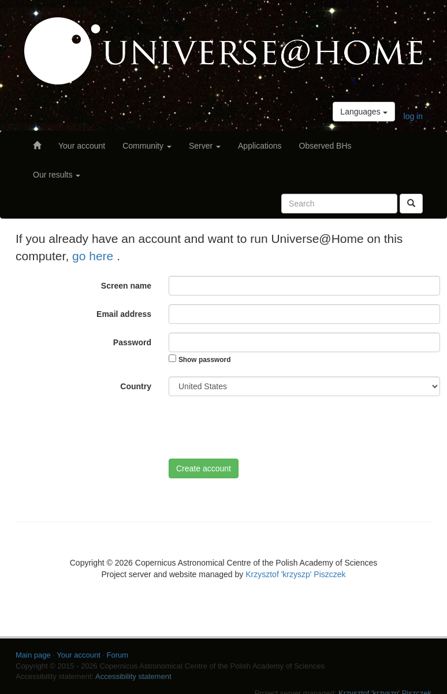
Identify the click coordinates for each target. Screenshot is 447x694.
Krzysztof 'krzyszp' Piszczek (295, 574)
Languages (363, 111)
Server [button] (205, 145)
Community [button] (147, 145)
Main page (33, 655)
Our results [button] (56, 174)
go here (94, 256)
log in (413, 116)
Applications (260, 145)
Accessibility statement (133, 676)
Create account (203, 468)
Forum (118, 655)
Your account (81, 145)
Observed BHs (325, 145)
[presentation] (256, 427)
